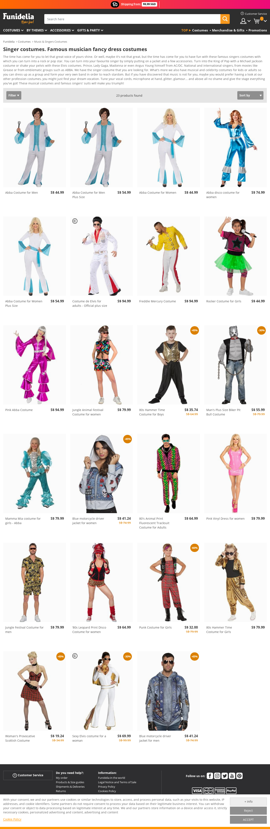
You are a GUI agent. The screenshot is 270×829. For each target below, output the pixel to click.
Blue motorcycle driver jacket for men (155, 735)
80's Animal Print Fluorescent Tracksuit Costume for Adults (154, 520)
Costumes (11, 30)
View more (15, 80)
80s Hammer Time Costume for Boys (152, 409)
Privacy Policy (106, 784)
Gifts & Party (88, 30)
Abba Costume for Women (157, 190)
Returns (61, 788)
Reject (248, 811)
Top (184, 30)
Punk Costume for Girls (155, 624)
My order (62, 775)
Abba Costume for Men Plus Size (88, 192)
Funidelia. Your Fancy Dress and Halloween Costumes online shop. (18, 18)
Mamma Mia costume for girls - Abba (23, 518)
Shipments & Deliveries (70, 784)
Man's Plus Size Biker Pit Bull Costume (223, 409)
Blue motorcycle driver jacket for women (88, 518)
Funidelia (9, 41)
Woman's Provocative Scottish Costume (20, 735)
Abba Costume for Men (21, 190)
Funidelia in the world (111, 775)
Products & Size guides (70, 779)
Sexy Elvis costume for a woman (89, 735)
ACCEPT (248, 820)
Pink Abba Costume (19, 407)
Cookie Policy (12, 819)
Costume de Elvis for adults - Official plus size (89, 300)
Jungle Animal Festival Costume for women (87, 409)
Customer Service (28, 772)
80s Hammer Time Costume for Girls (219, 626)
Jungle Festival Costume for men (24, 626)
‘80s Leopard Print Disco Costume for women (89, 626)
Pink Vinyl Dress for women (225, 516)
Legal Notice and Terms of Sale (117, 779)
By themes (35, 30)
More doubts (64, 792)
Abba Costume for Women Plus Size (23, 300)
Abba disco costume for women (223, 192)
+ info (248, 801)
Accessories (60, 30)
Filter (12, 92)
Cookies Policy (107, 788)
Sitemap (103, 792)
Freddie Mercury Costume (157, 298)
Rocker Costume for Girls (223, 298)
